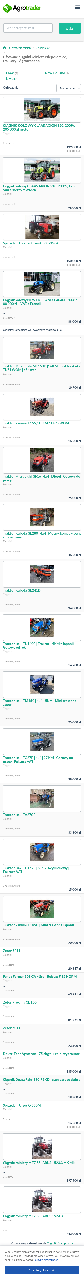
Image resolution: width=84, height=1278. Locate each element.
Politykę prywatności (46, 1260)
